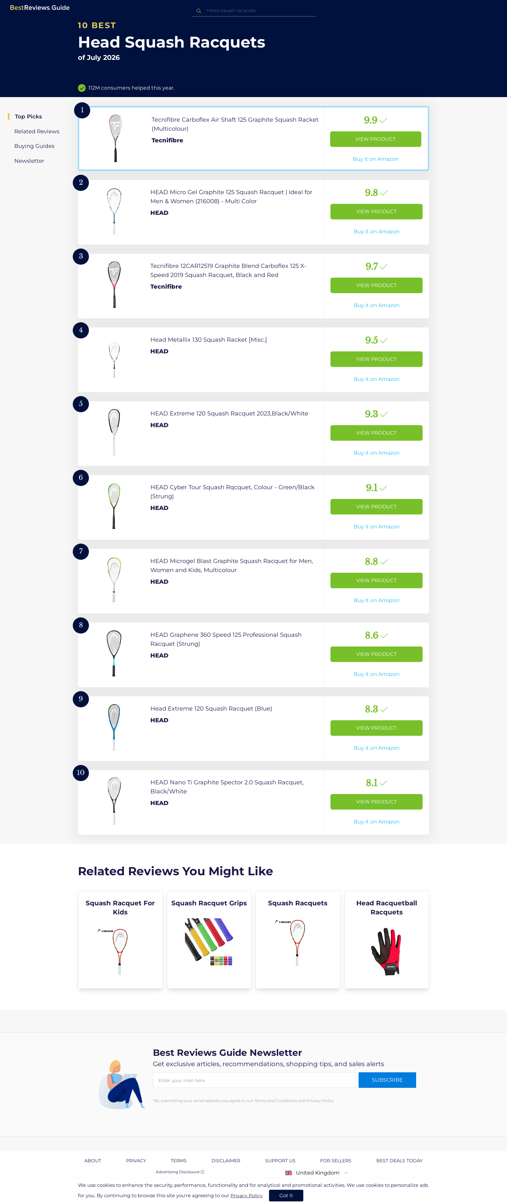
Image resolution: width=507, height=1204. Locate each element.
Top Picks (28, 116)
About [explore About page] (92, 1161)
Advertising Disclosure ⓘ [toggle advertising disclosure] (180, 1171)
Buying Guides (34, 146)
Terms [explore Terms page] (179, 1161)
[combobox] (253, 11)
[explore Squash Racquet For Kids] (120, 939)
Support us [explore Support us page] (280, 1161)
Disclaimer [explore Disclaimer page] (225, 1161)
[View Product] (253, 138)
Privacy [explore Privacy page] (136, 1161)
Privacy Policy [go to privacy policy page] (247, 1195)
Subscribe (387, 1080)
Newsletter (29, 161)
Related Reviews (36, 131)
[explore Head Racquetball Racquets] (386, 939)
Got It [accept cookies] (286, 1195)
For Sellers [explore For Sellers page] (335, 1161)
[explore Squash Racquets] (297, 939)
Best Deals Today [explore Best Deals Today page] (399, 1161)
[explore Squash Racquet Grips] (209, 939)
